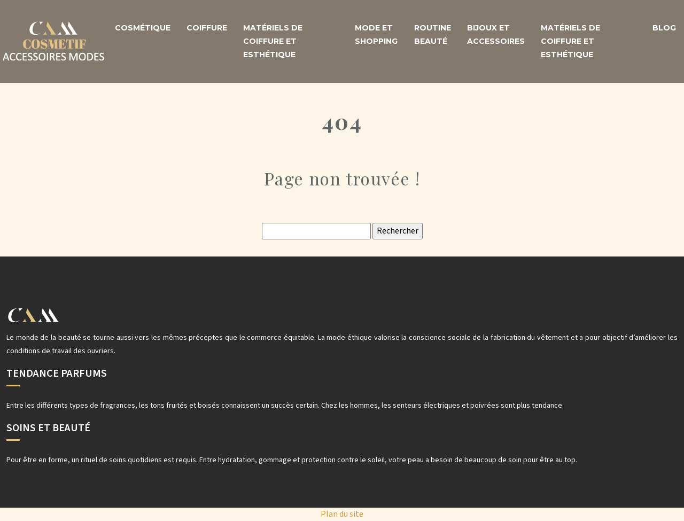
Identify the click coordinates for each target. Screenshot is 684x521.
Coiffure (206, 28)
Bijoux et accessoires (496, 34)
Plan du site (342, 514)
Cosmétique (142, 28)
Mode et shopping (376, 34)
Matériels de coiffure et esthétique (272, 41)
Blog (664, 28)
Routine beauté (432, 34)
